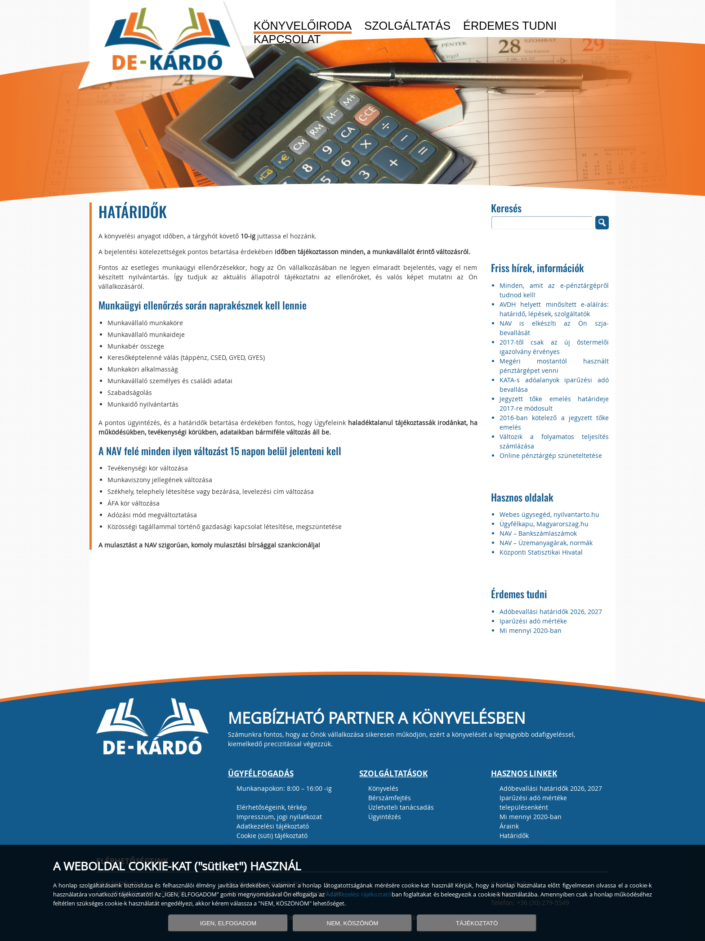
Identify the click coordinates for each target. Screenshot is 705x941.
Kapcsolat (287, 39)
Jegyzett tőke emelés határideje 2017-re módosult (554, 403)
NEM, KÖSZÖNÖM (353, 923)
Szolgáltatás (407, 26)
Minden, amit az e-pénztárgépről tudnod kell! (554, 290)
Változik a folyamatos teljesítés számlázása (554, 441)
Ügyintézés (384, 816)
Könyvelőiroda (303, 26)
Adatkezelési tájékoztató (272, 826)
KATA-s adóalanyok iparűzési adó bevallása (554, 385)
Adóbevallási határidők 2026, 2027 (551, 611)
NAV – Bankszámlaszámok (538, 533)
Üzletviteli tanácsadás (401, 807)
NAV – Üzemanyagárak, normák (546, 542)
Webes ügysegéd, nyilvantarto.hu (549, 514)
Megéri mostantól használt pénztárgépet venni (554, 366)
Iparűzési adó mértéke (533, 621)
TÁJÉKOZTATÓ (477, 923)
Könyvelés (383, 788)
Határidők (514, 835)
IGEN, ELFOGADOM (228, 923)
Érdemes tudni (510, 26)
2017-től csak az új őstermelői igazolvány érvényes (554, 347)
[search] (542, 222)
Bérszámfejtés (389, 797)
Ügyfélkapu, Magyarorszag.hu (544, 524)
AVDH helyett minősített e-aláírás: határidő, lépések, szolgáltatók (554, 309)
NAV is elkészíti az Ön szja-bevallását (554, 328)
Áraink (509, 826)
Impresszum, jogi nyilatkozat (279, 816)
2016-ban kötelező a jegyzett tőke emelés (554, 422)
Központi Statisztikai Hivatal (541, 552)
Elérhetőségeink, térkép (271, 807)
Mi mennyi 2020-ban (531, 630)
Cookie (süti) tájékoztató (272, 835)
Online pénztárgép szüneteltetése (551, 455)
